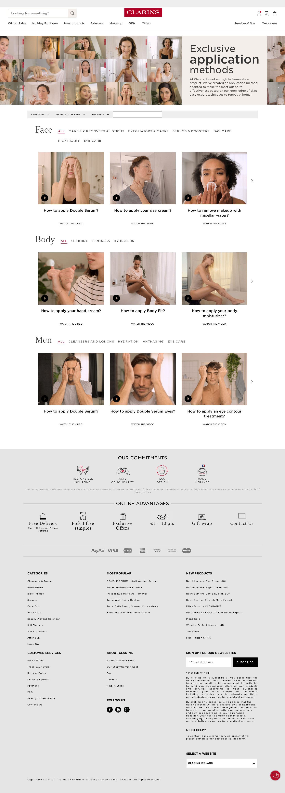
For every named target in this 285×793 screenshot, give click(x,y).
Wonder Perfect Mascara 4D (205, 625)
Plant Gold (193, 619)
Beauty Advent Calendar (43, 619)
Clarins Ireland (200, 763)
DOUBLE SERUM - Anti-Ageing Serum (132, 581)
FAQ (30, 692)
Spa (109, 673)
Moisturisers (35, 587)
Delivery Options (38, 679)
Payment (33, 685)
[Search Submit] (72, 13)
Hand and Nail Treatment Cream (128, 612)
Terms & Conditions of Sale (76, 779)
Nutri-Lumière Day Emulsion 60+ (208, 593)
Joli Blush (192, 631)
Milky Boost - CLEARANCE (204, 606)
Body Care (34, 612)
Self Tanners (35, 625)
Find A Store (115, 685)
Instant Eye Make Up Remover (127, 593)
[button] (275, 775)
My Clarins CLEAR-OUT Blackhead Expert (214, 612)
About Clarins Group (121, 660)
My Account (35, 660)
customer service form (230, 738)
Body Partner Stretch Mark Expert (209, 600)
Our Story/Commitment (122, 667)
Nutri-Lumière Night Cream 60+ (207, 587)
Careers (112, 679)
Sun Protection (37, 631)
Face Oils (33, 606)
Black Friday (35, 593)
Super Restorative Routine (124, 587)
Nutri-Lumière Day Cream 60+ (206, 581)
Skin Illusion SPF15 (198, 637)
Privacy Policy (107, 779)
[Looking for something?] (38, 13)
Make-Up (33, 644)
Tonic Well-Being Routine (123, 600)
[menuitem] (259, 13)
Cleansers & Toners (40, 581)
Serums (32, 600)
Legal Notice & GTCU (41, 779)
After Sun (33, 637)
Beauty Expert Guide (41, 698)
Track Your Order (39, 667)
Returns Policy (37, 673)
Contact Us (35, 704)
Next (252, 181)
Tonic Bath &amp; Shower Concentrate (133, 606)
